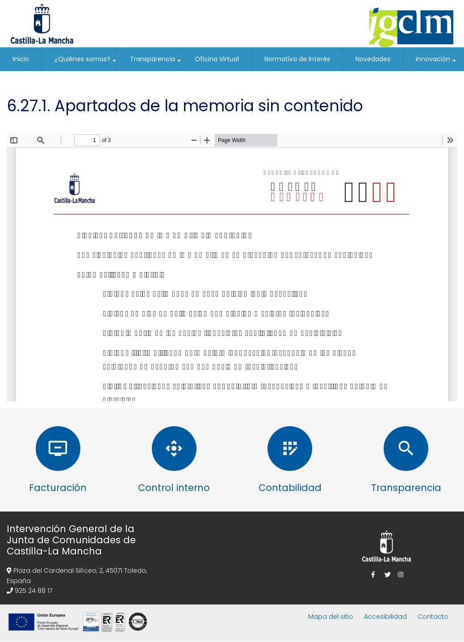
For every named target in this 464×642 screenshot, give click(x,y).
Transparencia (156, 63)
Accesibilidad (385, 616)
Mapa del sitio (330, 616)
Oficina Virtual (217, 59)
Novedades (372, 59)
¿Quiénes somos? (85, 63)
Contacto (433, 616)
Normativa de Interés (297, 59)
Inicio (21, 59)
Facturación (58, 487)
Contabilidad (290, 487)
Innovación (436, 63)
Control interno (174, 487)
